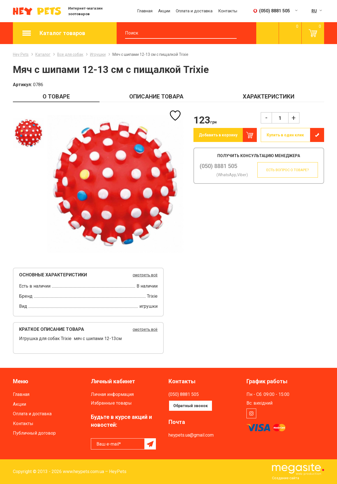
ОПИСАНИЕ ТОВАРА (156, 96)
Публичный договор (34, 433)
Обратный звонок (190, 405)
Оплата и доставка (194, 10)
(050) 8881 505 (218, 166)
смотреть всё (145, 275)
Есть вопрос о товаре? (286, 170)
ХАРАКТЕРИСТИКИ (268, 96)
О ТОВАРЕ (56, 96)
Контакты (227, 10)
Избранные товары (111, 403)
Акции (164, 10)
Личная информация (112, 394)
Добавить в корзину (218, 135)
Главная (145, 10)
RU (314, 11)
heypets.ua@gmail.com (191, 435)
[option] (28, 133)
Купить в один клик (285, 135)
